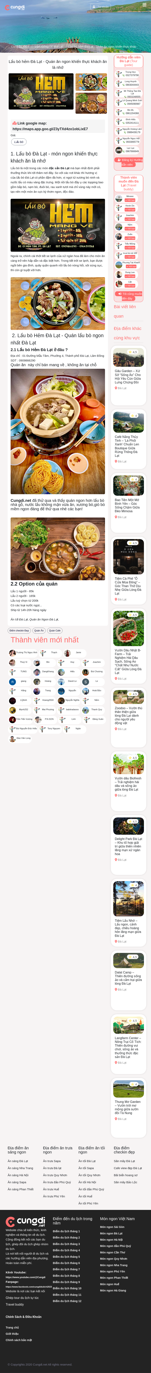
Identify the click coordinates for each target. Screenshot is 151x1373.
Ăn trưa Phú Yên (54, 1196)
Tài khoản (100, 6)
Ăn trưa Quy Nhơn (55, 1175)
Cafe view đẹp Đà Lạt (128, 1168)
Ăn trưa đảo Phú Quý (57, 1182)
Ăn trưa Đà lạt (52, 1168)
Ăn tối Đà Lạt (87, 1161)
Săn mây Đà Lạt (124, 1161)
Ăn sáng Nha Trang (20, 1168)
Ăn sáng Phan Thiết (20, 1189)
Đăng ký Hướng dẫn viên (130, 162)
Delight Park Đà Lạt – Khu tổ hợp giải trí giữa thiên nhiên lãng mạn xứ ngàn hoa (128, 846)
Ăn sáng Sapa (17, 1182)
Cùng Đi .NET (20, 46)
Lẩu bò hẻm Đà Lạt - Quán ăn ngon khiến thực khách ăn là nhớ (109, 46)
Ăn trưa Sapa (52, 1161)
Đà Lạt (58, 46)
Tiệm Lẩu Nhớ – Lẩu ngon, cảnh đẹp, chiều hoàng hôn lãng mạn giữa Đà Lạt (128, 928)
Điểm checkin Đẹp (19, 630)
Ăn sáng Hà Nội (18, 1175)
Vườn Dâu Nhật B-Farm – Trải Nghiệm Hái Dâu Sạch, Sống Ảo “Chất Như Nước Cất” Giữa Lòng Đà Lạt (128, 662)
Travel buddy (15, 1304)
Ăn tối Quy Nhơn (89, 1175)
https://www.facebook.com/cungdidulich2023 (29, 1287)
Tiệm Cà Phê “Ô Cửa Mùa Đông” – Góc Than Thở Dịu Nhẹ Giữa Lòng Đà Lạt (128, 586)
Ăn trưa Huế (51, 1189)
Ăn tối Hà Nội (87, 1182)
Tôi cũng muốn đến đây (130, 296)
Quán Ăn (39, 630)
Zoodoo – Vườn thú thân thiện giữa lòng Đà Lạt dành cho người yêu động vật (128, 715)
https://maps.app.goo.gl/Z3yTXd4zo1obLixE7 (50, 129)
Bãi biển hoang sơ (125, 1175)
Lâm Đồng (42, 46)
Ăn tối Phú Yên (88, 1203)
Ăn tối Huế (85, 1196)
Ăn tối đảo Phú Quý (91, 1189)
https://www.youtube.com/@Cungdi (25, 1277)
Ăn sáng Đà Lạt (18, 1161)
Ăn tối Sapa (86, 1168)
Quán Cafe (55, 630)
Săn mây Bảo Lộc (125, 1182)
